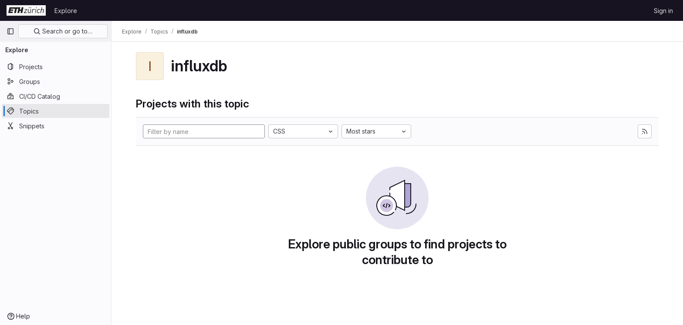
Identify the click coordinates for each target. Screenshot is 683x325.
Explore (65, 10)
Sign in (663, 10)
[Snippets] (55, 126)
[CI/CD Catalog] (55, 96)
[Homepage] (26, 10)
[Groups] (55, 81)
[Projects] (55, 67)
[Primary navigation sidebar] (10, 31)
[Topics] (55, 111)
